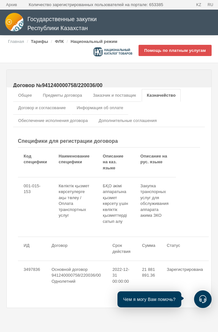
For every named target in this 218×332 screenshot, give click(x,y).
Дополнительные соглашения (128, 120)
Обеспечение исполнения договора (53, 120)
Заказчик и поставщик (114, 95)
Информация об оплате (100, 107)
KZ (198, 5)
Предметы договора (62, 95)
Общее (25, 95)
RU (210, 5)
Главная (16, 41)
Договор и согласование (42, 107)
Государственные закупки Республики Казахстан (51, 23)
